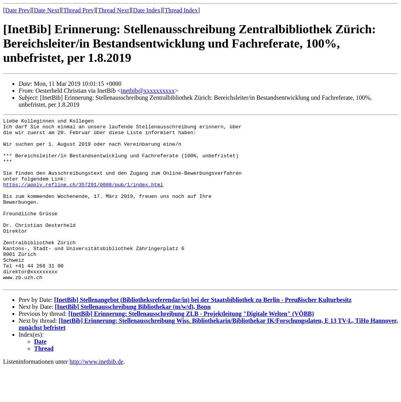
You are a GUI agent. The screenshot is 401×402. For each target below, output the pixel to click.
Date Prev (17, 10)
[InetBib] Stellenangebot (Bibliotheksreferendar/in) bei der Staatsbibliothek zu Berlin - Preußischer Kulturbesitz (202, 333)
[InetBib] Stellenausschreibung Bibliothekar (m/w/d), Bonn (133, 340)
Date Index (147, 10)
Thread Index (181, 10)
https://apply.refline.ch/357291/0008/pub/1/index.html (83, 198)
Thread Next (113, 10)
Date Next (46, 10)
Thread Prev (78, 10)
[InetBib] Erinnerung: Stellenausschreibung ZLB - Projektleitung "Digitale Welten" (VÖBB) (191, 347)
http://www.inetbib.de (96, 395)
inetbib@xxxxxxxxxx (148, 90)
